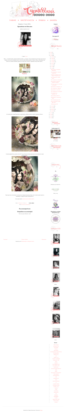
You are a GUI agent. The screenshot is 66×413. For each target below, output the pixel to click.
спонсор (56, 388)
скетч (56, 379)
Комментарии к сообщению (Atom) (28, 241)
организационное (56, 375)
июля (52, 64)
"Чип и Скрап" (56, 344)
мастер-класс (56, 367)
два (56, 355)
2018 (51, 55)
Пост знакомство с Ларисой (56, 88)
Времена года (56, 354)
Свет (26, 56)
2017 (51, 112)
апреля (52, 106)
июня (52, 66)
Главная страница (24, 239)
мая (52, 68)
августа (52, 63)
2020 (51, 52)
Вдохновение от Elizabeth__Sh (56, 86)
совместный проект (56, 381)
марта (52, 107)
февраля (52, 109)
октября (52, 60)
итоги (56, 361)
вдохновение (23, 204)
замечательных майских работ (28, 198)
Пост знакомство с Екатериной (56, 79)
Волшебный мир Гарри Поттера (56, 351)
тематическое (56, 392)
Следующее (5, 239)
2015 (51, 116)
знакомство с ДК (56, 360)
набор (56, 369)
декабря (52, 56)
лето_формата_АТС (56, 365)
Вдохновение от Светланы (55, 89)
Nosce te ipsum (56, 400)
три (56, 393)
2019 (51, 53)
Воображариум (27, 204)
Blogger (41, 410)
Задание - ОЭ (56, 357)
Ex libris (56, 397)
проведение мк (56, 378)
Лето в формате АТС (56, 364)
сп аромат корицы (56, 383)
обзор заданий (56, 374)
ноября (52, 58)
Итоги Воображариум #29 (55, 99)
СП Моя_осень (56, 386)
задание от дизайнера (56, 358)
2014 (51, 117)
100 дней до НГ (56, 346)
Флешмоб (56, 395)
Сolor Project (56, 390)
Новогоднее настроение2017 (56, 372)
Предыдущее (44, 239)
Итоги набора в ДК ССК (55, 95)
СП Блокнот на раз (56, 385)
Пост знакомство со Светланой (56, 91)
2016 (51, 114)
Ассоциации (56, 347)
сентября (53, 61)
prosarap (56, 402)
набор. (56, 371)
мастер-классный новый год (56, 368)
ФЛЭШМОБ (56, 396)
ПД (56, 376)
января (52, 110)
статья (56, 389)
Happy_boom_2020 (56, 399)
